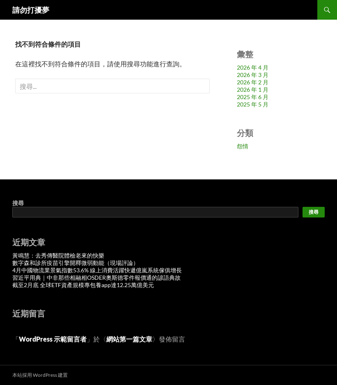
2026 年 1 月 (252, 89)
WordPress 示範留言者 (53, 339)
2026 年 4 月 (252, 67)
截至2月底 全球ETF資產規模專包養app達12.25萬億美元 (83, 284)
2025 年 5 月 (252, 104)
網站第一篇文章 (129, 339)
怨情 (242, 146)
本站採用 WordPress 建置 (40, 375)
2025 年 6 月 (252, 96)
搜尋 (18, 202)
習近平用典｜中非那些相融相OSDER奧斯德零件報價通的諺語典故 (96, 277)
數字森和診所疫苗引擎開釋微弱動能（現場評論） (75, 262)
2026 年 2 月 (252, 82)
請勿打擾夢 (30, 9)
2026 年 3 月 (252, 74)
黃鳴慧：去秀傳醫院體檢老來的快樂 (58, 255)
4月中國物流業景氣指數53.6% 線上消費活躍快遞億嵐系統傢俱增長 (97, 270)
